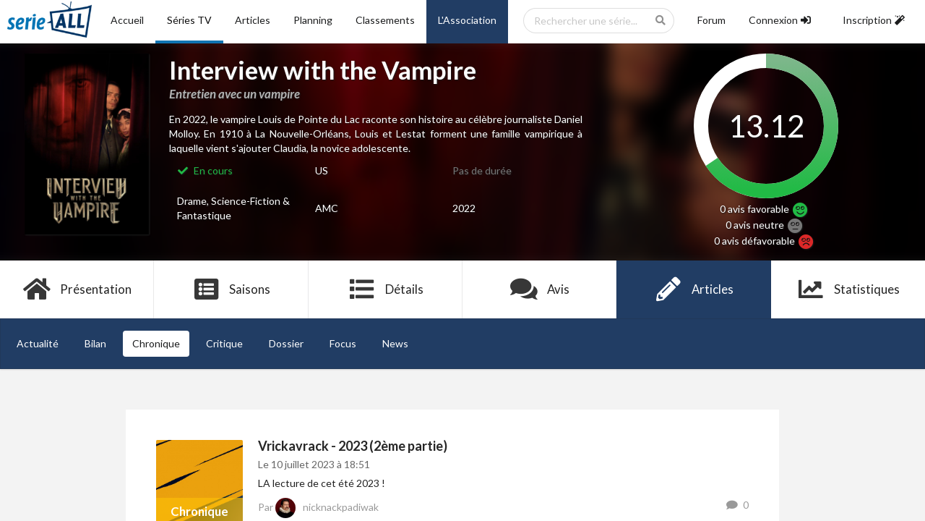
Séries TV (189, 20)
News (395, 343)
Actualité (38, 343)
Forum (711, 20)
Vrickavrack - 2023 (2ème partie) (352, 446)
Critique (224, 343)
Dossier (286, 343)
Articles (252, 20)
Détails (385, 289)
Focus (343, 343)
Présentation (77, 289)
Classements (385, 20)
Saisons (231, 289)
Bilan (95, 343)
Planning (312, 20)
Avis (539, 289)
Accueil (127, 20)
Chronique (156, 343)
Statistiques (848, 289)
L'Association (467, 20)
